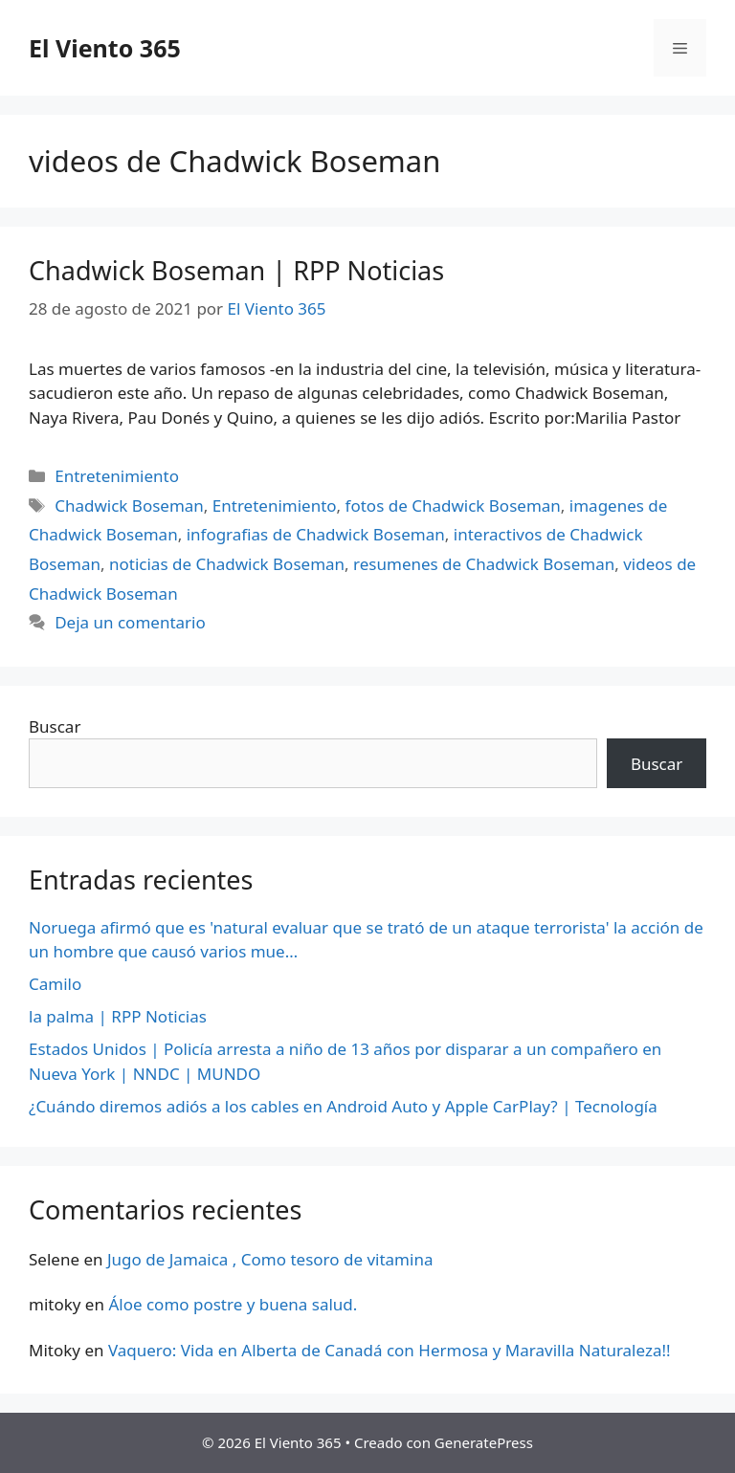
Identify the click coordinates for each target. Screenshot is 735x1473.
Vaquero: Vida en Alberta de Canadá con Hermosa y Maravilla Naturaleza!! (389, 1350)
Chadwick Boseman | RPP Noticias (236, 270)
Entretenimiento (117, 476)
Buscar (54, 726)
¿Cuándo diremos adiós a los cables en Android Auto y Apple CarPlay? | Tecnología (343, 1106)
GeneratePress (483, 1442)
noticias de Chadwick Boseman (227, 564)
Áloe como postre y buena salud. (232, 1304)
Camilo (55, 984)
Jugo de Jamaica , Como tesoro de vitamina (270, 1259)
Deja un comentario (130, 622)
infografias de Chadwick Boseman (316, 534)
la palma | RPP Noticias (118, 1016)
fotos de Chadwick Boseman (453, 506)
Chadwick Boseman (129, 506)
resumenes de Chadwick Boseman (483, 564)
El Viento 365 (105, 48)
